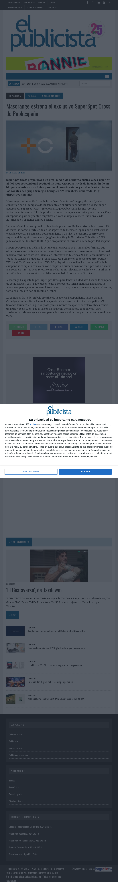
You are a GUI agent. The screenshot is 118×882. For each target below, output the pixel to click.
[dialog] (59, 441)
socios (33, 424)
